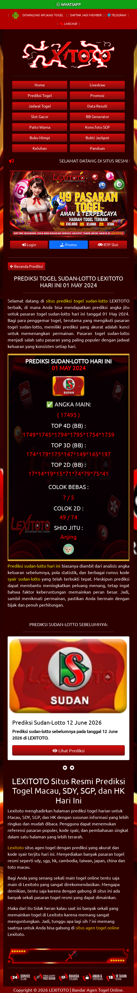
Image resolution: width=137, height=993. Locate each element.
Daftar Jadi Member (86, 15)
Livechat (68, 23)
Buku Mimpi (40, 137)
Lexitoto (16, 847)
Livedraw (97, 84)
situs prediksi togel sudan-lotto (77, 300)
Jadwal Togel (40, 105)
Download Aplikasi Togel (37, 15)
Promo (68, 244)
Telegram (117, 15)
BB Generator (97, 116)
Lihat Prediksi (68, 750)
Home (40, 84)
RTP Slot (108, 244)
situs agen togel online (97, 927)
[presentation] (65, 767)
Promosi (97, 95)
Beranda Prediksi (26, 266)
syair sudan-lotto (24, 578)
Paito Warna (39, 127)
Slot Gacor (39, 116)
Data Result (97, 105)
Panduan (97, 148)
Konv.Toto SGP (97, 127)
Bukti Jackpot (97, 137)
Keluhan (40, 148)
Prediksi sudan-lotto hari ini (34, 565)
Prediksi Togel (40, 95)
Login (29, 244)
